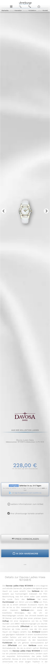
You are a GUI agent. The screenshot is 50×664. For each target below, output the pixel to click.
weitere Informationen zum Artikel (27, 504)
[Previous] (3, 210)
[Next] (46, 210)
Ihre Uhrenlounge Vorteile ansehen (27, 513)
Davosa (21, 10)
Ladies (35, 10)
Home (7, 10)
